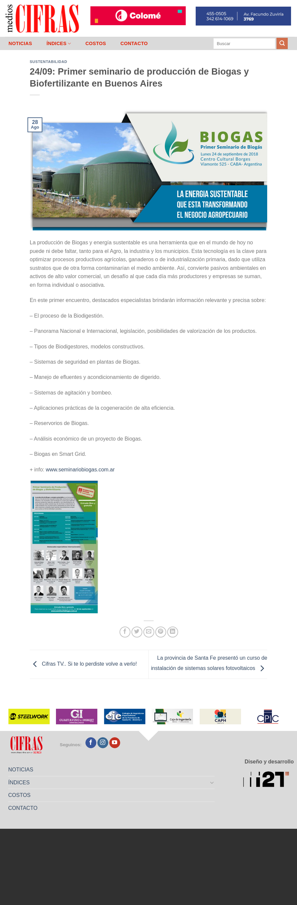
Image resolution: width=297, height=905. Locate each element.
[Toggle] (212, 782)
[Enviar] (282, 43)
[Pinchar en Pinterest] (160, 632)
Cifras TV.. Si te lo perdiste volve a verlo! (83, 664)
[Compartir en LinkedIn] (172, 632)
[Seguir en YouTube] (114, 743)
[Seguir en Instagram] (102, 743)
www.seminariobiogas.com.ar (80, 469)
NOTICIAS (20, 43)
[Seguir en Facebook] (90, 743)
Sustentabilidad (48, 62)
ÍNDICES (58, 43)
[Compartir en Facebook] (125, 632)
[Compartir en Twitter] (136, 632)
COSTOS (95, 43)
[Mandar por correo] (148, 632)
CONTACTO (134, 43)
